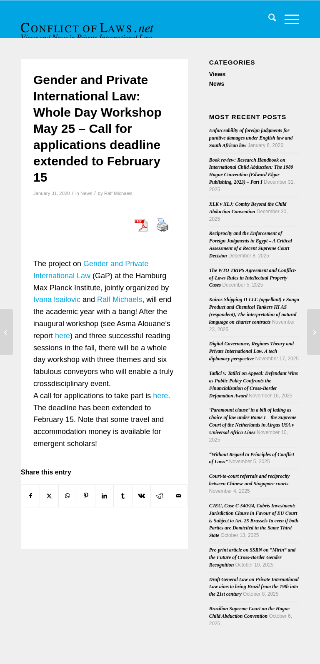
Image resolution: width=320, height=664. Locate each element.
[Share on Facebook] (30, 496)
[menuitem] (268, 19)
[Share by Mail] (178, 496)
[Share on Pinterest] (86, 496)
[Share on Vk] (141, 496)
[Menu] (287, 19)
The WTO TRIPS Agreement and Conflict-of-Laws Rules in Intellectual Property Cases (252, 277)
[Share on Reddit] (160, 496)
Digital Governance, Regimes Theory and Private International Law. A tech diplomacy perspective (251, 351)
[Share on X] (49, 496)
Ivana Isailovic (56, 299)
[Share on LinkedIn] (104, 496)
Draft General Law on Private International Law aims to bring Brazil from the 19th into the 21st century (254, 587)
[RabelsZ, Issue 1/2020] (6, 332)
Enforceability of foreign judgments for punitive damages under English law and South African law (251, 137)
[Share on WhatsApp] (68, 496)
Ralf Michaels (118, 193)
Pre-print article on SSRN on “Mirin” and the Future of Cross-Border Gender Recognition (252, 557)
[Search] (268, 19)
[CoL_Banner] (88, 26)
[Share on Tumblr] (123, 496)
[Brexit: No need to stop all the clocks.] (313, 332)
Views (217, 74)
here (62, 336)
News (86, 193)
